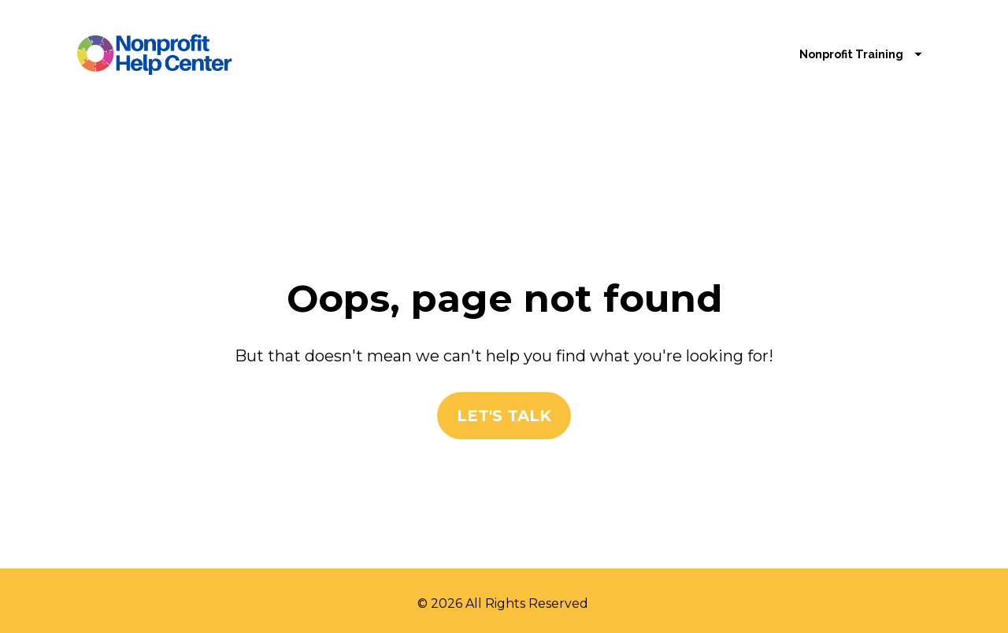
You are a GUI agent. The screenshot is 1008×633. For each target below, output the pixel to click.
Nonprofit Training (860, 54)
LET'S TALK (504, 411)
